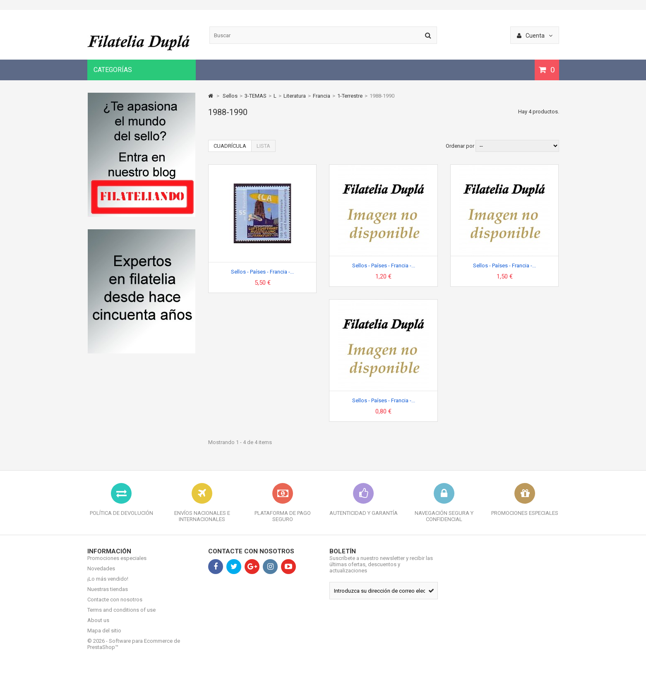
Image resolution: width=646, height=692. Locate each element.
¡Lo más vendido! (107, 585)
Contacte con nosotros (114, 606)
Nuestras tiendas (107, 595)
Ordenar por (460, 146)
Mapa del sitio (104, 637)
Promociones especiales (116, 564)
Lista (263, 146)
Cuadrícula (230, 146)
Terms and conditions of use (121, 616)
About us (98, 626)
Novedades (101, 575)
